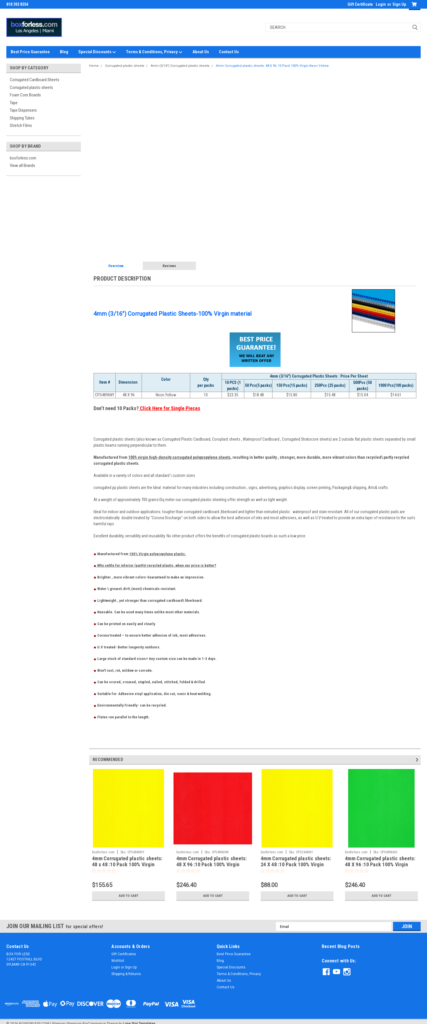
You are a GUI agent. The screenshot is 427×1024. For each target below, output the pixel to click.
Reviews (169, 266)
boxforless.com (23, 158)
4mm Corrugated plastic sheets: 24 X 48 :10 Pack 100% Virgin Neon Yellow (296, 864)
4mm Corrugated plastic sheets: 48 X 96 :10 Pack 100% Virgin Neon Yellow (272, 66)
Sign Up (399, 4)
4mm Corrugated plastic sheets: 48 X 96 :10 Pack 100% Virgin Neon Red (211, 864)
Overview (115, 266)
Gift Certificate (360, 4)
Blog (64, 51)
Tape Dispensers (23, 110)
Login (381, 4)
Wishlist (117, 961)
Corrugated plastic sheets (31, 87)
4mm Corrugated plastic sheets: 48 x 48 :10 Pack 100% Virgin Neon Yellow (127, 864)
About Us (200, 51)
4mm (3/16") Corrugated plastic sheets (179, 66)
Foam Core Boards (25, 95)
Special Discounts (97, 52)
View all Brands (22, 165)
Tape (14, 102)
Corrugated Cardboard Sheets (34, 79)
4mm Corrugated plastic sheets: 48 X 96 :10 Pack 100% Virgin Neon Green (380, 864)
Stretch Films (21, 125)
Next (418, 760)
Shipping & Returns (126, 974)
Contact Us (229, 51)
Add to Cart (128, 895)
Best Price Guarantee (30, 51)
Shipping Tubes (22, 118)
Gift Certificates (123, 954)
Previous (413, 760)
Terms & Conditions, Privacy (154, 52)
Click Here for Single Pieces (169, 408)
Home (94, 66)
